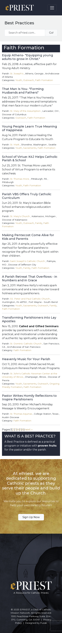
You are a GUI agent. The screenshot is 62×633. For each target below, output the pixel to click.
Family (38, 223)
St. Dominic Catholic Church (26, 343)
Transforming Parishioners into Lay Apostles (29, 319)
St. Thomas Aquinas (21, 413)
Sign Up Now (31, 517)
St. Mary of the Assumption (25, 111)
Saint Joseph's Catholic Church (27, 261)
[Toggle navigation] (52, 7)
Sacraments (29, 148)
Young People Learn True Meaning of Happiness (29, 128)
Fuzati (43, 623)
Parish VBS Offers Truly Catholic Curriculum (26, 196)
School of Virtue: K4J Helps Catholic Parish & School (30, 158)
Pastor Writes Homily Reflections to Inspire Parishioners (29, 397)
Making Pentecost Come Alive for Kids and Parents (28, 237)
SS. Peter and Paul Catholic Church (30, 298)
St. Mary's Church (20, 216)
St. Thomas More (19, 178)
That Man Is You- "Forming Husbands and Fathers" (23, 90)
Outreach (28, 80)
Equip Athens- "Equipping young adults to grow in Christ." (27, 57)
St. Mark (14, 144)
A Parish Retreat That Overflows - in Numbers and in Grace (29, 278)
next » (28, 429)
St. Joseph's (16, 73)
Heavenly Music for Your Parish (26, 359)
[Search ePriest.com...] (24, 32)
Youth (18, 80)
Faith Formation (44, 80)
